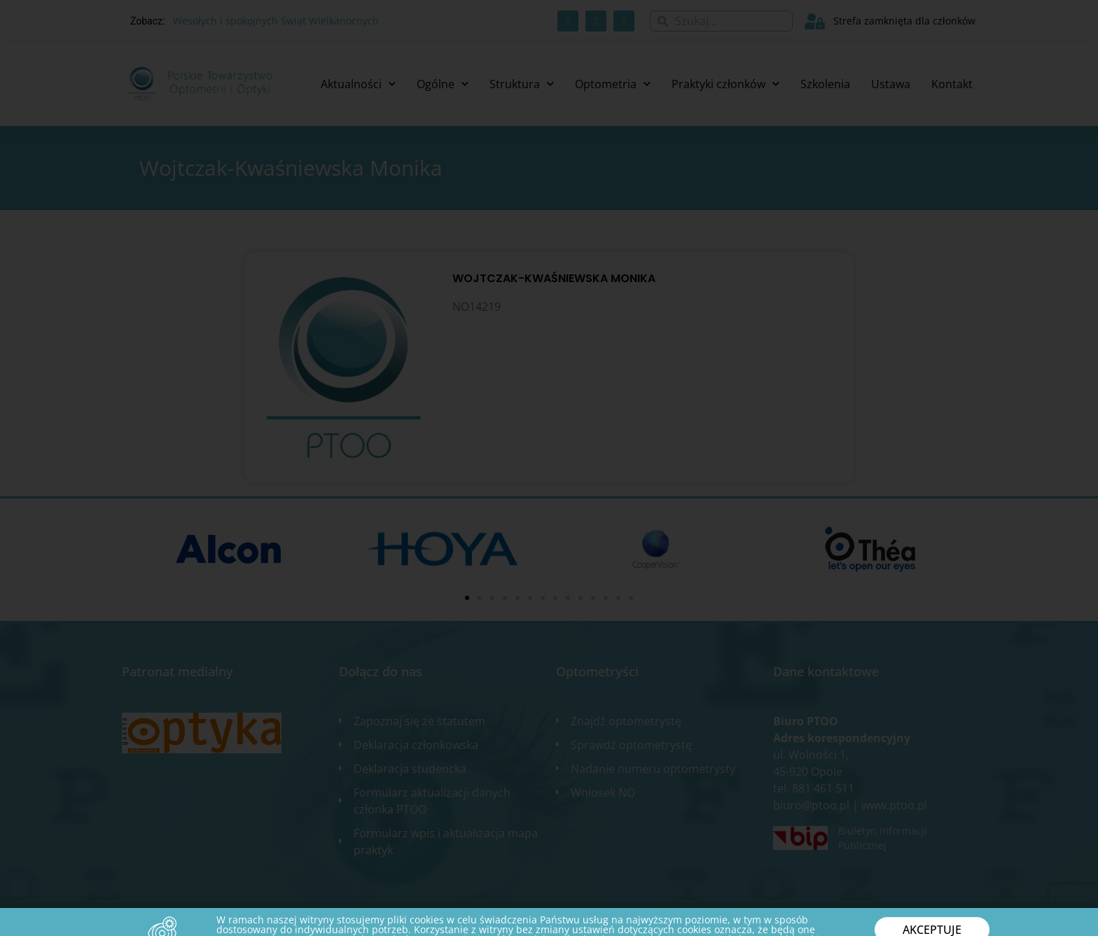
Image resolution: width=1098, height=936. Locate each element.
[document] (549, 468)
